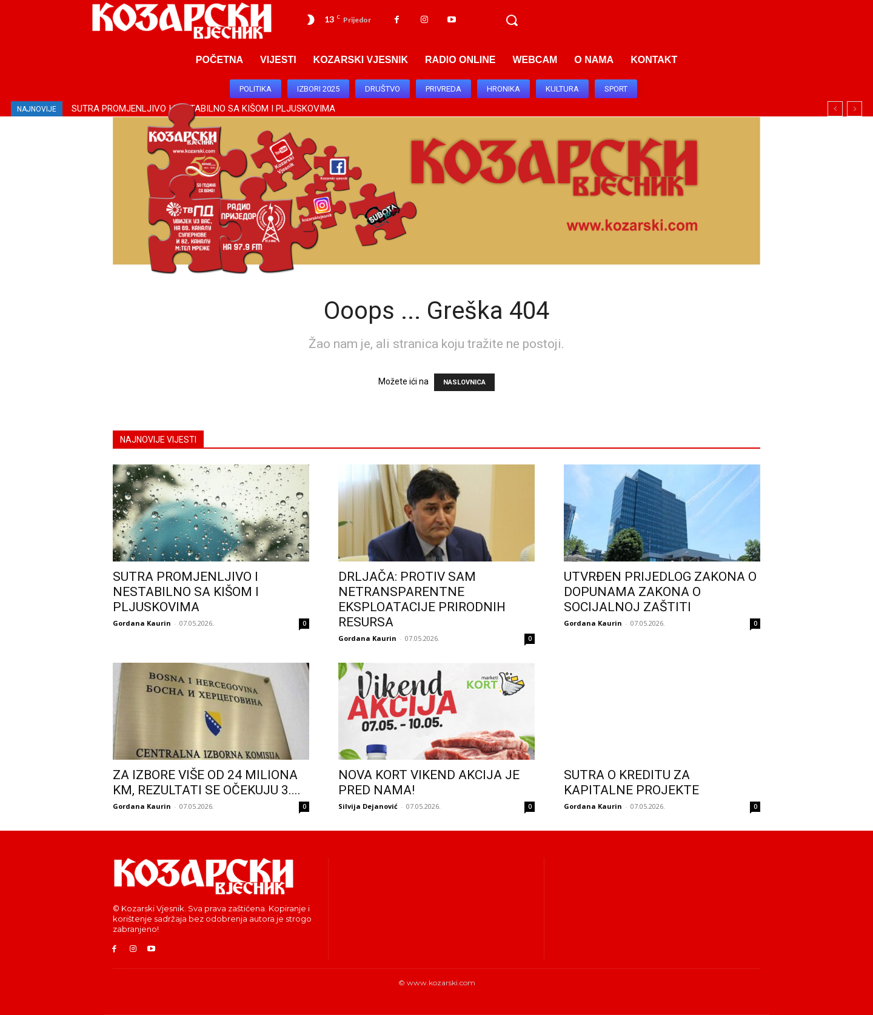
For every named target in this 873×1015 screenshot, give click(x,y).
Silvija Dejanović (368, 806)
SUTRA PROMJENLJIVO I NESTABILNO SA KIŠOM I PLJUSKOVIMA (186, 591)
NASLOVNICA (464, 382)
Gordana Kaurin (142, 623)
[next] (854, 108)
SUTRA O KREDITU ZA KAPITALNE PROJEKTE (631, 782)
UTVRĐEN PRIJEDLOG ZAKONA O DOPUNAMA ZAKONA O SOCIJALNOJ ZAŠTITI (660, 591)
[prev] (835, 108)
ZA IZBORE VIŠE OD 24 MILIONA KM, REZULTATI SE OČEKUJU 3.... (207, 782)
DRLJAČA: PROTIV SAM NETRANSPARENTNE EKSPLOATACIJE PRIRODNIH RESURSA (422, 599)
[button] (511, 20)
